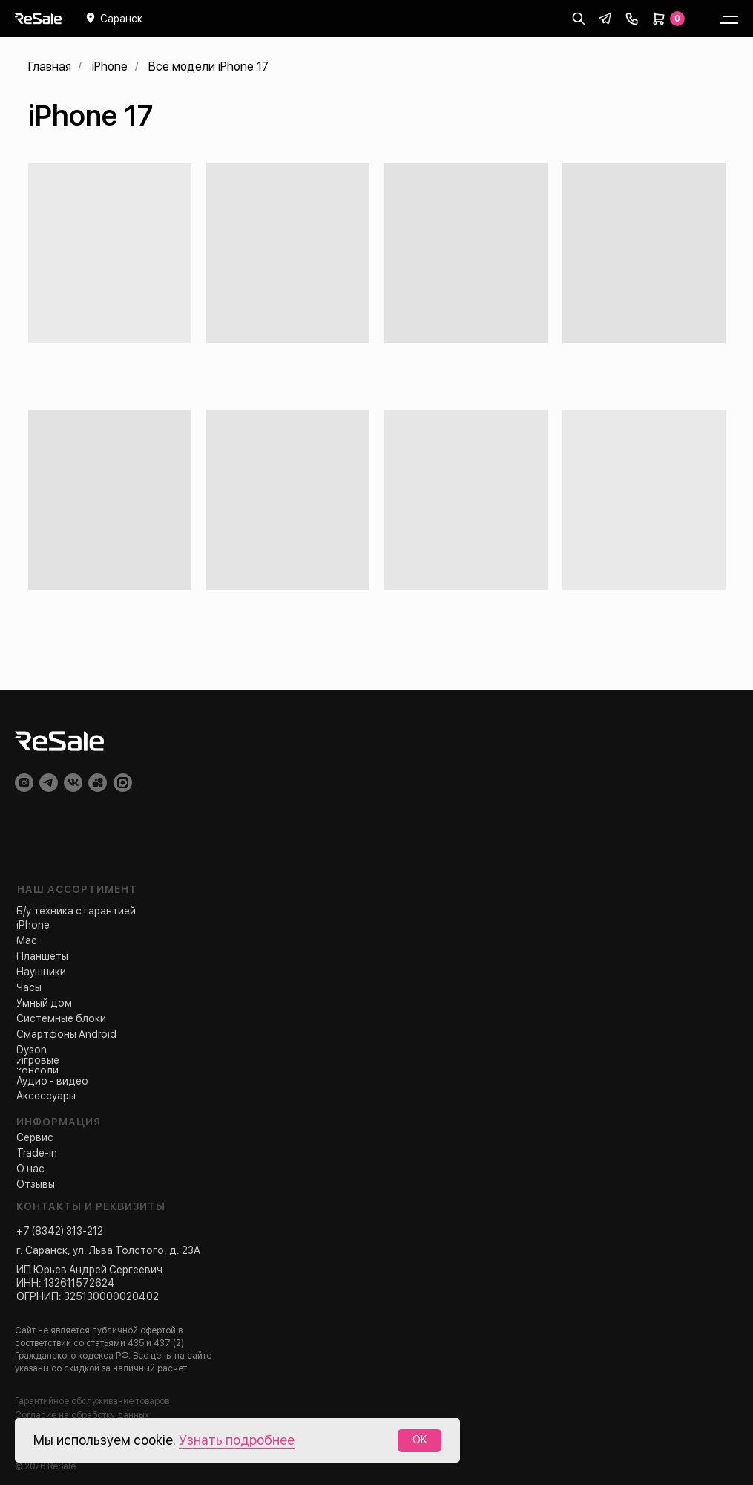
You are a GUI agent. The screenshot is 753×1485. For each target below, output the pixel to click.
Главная (49, 66)
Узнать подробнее (237, 1440)
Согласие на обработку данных (82, 1415)
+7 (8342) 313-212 (59, 1231)
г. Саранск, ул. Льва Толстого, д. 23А (108, 1250)
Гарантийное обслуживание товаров (92, 1401)
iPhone (110, 66)
